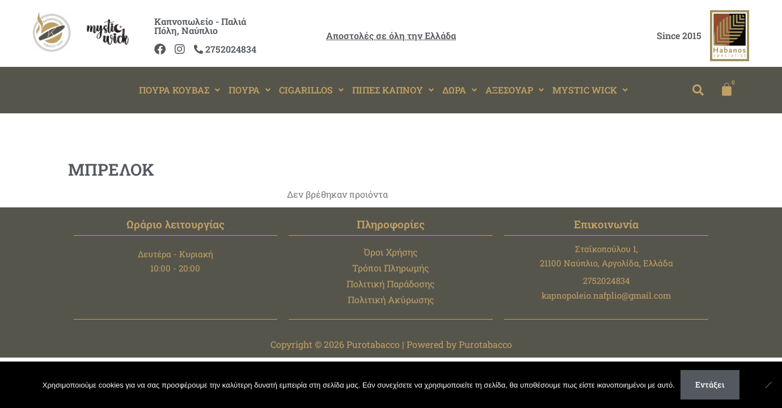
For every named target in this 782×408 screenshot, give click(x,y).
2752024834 (225, 49)
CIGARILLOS (311, 90)
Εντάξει (710, 384)
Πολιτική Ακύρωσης (391, 299)
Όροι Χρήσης (391, 252)
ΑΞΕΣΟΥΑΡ (514, 90)
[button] (179, 90)
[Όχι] (767, 384)
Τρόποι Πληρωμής (390, 268)
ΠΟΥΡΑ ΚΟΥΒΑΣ (179, 90)
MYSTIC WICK (590, 90)
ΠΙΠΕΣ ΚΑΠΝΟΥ (393, 90)
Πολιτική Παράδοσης (390, 284)
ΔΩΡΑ (459, 90)
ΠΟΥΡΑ (249, 90)
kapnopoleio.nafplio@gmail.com (606, 295)
